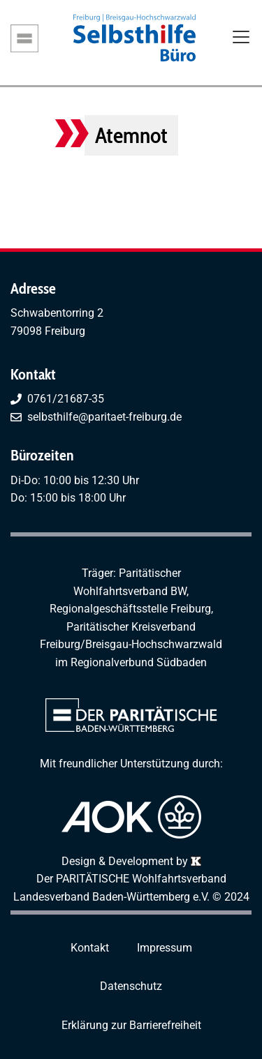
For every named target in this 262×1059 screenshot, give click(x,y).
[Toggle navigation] (241, 38)
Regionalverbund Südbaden (139, 662)
